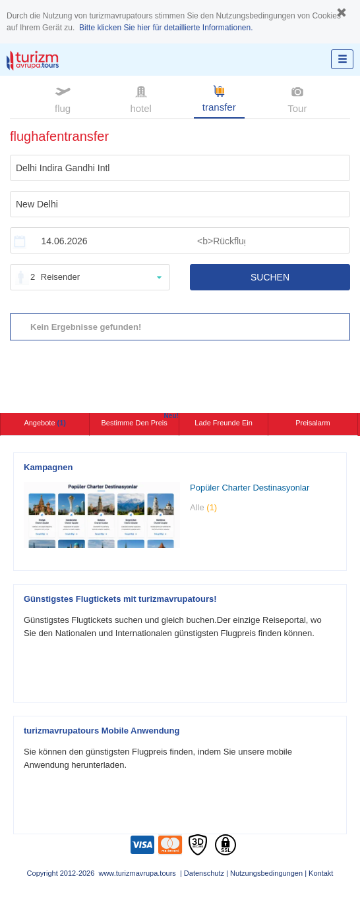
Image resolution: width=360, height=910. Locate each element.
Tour (297, 98)
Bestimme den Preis (140, 420)
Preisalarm (312, 423)
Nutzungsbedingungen (266, 873)
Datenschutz (204, 873)
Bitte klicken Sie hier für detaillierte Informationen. (166, 27)
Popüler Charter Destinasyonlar (249, 488)
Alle (203, 507)
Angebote (45, 423)
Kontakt (321, 873)
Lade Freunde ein (223, 423)
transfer (219, 97)
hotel (141, 98)
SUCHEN (270, 277)
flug (63, 98)
